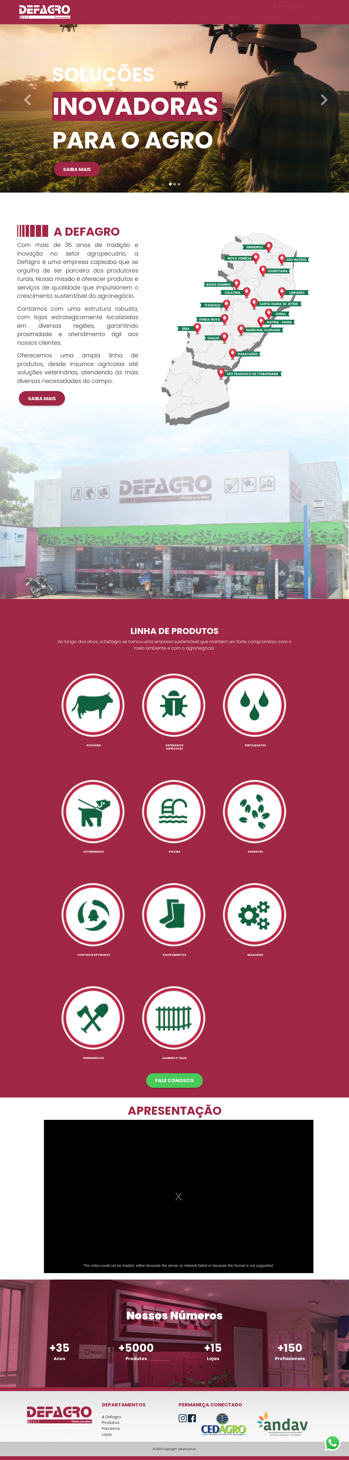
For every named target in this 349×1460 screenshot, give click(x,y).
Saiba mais (77, 169)
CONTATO (318, 19)
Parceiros (111, 1428)
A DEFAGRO (202, 19)
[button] (26, 96)
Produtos (110, 1422)
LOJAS (295, 19)
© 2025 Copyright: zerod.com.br (174, 1449)
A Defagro (111, 1417)
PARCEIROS (269, 19)
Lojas (107, 1434)
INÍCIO (177, 19)
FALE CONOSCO (174, 1080)
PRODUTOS (236, 19)
